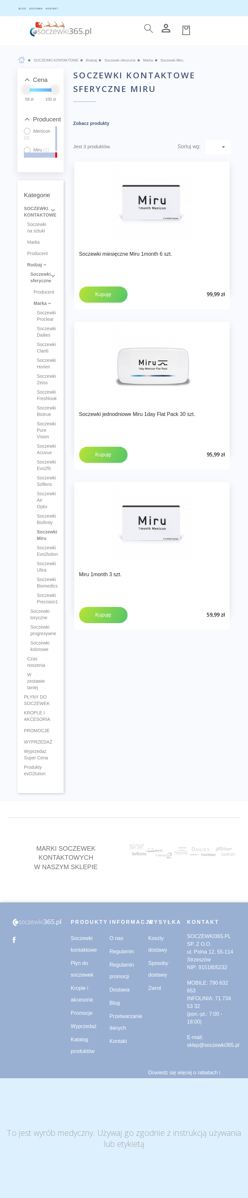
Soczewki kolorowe (39, 646)
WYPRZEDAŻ (38, 742)
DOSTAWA (35, 8)
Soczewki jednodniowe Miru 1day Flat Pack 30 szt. (137, 414)
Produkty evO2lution (35, 770)
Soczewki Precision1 (43, 598)
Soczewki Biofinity (43, 519)
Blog (114, 1003)
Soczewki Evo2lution (43, 551)
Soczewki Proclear (43, 316)
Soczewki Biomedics (43, 582)
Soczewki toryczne (39, 614)
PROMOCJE (36, 730)
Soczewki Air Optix (43, 500)
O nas (116, 938)
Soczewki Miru (43, 535)
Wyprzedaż (84, 1026)
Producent (37, 253)
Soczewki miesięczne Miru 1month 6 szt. (125, 254)
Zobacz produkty (91, 123)
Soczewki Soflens (43, 481)
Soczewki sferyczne (39, 277)
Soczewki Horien (43, 363)
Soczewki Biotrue (43, 411)
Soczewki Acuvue (43, 449)
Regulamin (121, 951)
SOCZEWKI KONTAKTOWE (40, 212)
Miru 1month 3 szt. (100, 574)
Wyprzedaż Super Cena (36, 754)
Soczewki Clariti (43, 347)
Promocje (82, 1013)
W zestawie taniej (36, 681)
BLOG (22, 8)
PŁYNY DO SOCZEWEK (37, 700)
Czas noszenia (36, 662)
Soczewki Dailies (43, 332)
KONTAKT (52, 8)
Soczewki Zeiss (43, 379)
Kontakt (118, 1041)
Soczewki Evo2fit (43, 465)
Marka (33, 242)
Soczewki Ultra (43, 567)
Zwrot (154, 988)
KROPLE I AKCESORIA (37, 716)
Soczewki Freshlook (43, 395)
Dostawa (119, 989)
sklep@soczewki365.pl (213, 1045)
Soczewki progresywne (39, 630)
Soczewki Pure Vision (43, 430)
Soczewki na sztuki (36, 227)
